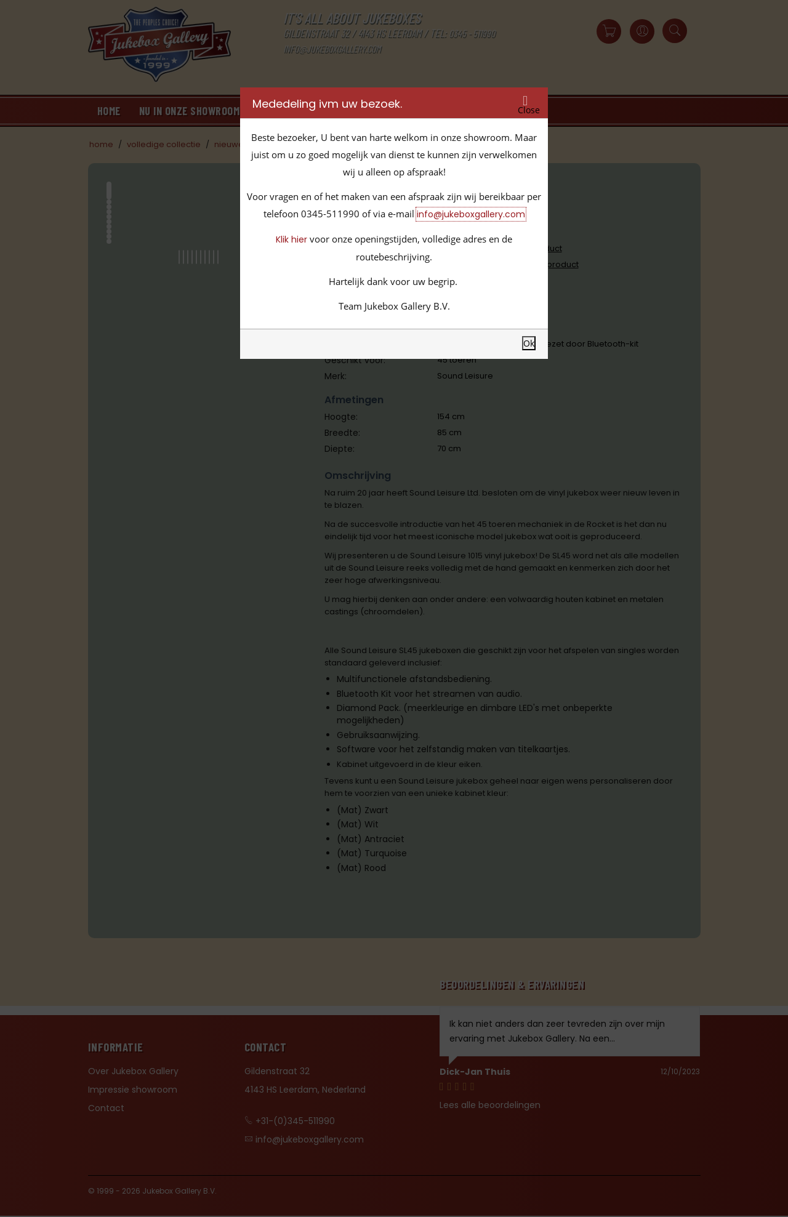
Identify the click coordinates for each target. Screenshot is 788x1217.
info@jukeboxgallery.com (471, 214)
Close (529, 110)
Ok (528, 343)
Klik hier (291, 239)
